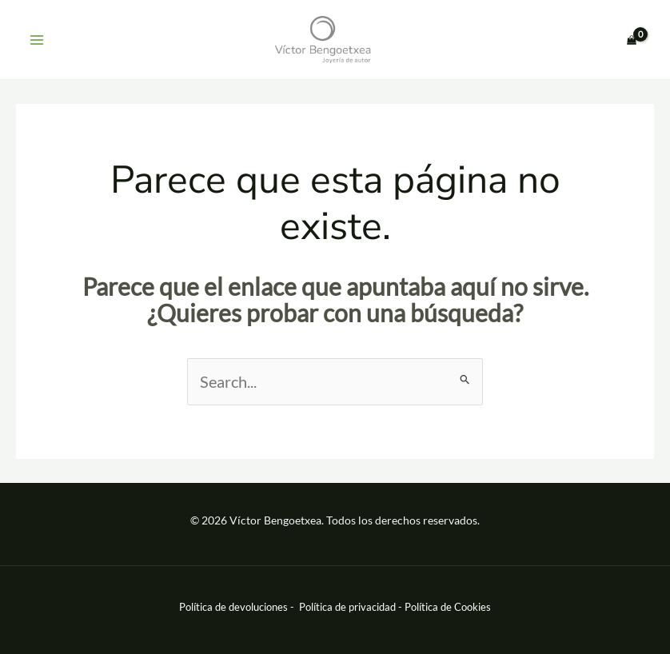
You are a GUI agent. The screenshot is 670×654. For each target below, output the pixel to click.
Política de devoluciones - (238, 606)
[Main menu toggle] (37, 40)
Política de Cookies (448, 606)
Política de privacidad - (352, 606)
